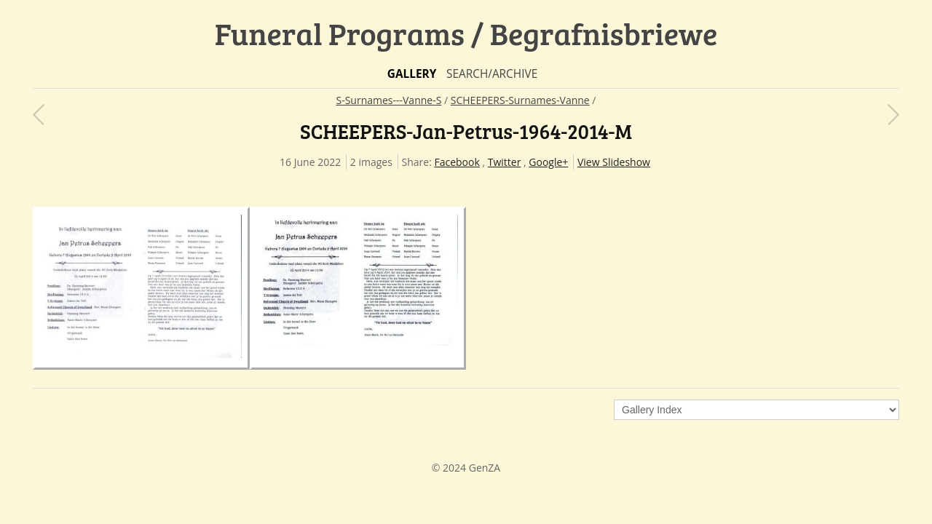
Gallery (412, 74)
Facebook (456, 162)
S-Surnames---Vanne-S (388, 100)
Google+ (548, 162)
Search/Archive (491, 74)
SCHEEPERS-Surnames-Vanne (520, 100)
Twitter (504, 162)
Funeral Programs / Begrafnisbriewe (466, 33)
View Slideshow (613, 162)
